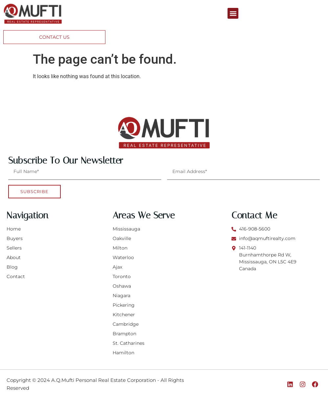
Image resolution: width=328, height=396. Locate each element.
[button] (233, 13)
